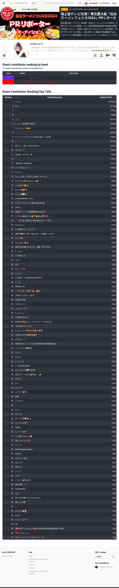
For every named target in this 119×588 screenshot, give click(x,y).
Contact (31, 565)
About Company (7, 556)
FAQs (30, 556)
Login (114, 3)
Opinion (31, 568)
